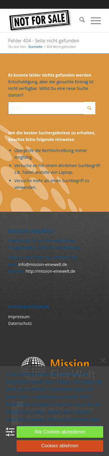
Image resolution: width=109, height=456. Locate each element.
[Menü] (93, 20)
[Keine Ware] (45, 20)
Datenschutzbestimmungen (73, 419)
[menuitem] (79, 20)
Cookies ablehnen (59, 445)
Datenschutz (20, 323)
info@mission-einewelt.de (42, 264)
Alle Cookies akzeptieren (59, 431)
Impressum (19, 316)
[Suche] (79, 20)
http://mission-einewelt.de (50, 271)
